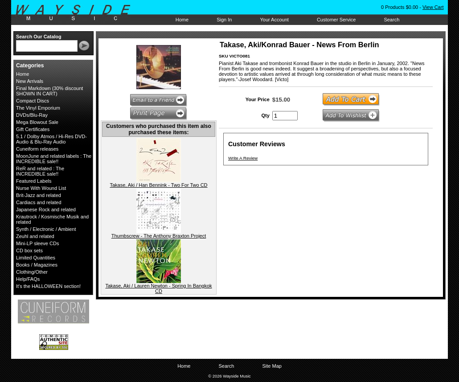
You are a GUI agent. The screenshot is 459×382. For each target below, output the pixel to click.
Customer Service (336, 19)
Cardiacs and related (38, 202)
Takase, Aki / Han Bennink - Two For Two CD (158, 185)
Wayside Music (77, 13)
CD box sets (29, 250)
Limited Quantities (35, 257)
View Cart (432, 7)
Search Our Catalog (38, 36)
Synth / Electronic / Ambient (46, 229)
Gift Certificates (32, 129)
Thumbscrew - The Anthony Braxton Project (158, 235)
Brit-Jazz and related (38, 195)
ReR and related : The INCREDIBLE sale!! (40, 171)
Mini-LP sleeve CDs (37, 243)
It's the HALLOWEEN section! (48, 286)
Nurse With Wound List (41, 188)
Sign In (224, 19)
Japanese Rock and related (46, 209)
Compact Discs (32, 100)
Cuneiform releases (37, 149)
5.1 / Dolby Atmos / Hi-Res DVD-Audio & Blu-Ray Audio (51, 139)
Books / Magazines (36, 264)
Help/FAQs (28, 279)
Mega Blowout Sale (37, 122)
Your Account (274, 19)
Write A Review (243, 158)
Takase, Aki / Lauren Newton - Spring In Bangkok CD (158, 288)
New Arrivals (29, 81)
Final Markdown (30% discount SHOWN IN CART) (49, 91)
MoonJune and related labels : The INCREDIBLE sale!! (53, 158)
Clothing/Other (32, 272)
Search (391, 19)
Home (182, 19)
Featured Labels (34, 181)
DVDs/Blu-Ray (32, 115)
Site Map (271, 366)
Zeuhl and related (35, 236)
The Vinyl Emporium (38, 108)
